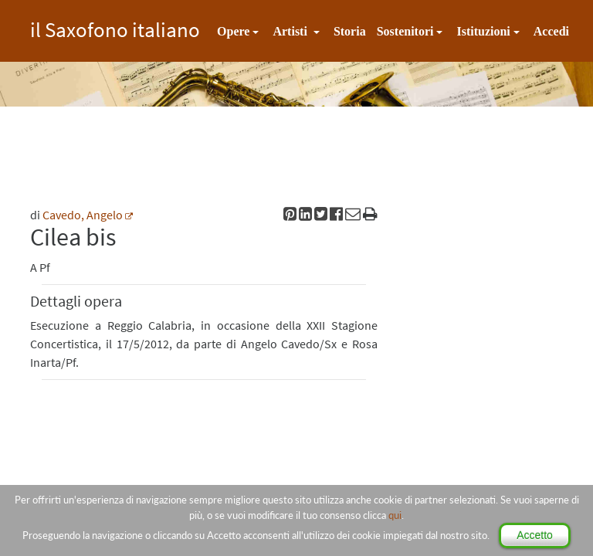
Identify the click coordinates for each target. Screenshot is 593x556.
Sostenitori (405, 31)
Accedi (551, 31)
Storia (350, 31)
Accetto (535, 535)
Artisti (291, 31)
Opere (233, 31)
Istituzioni (483, 31)
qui (395, 515)
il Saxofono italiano (115, 27)
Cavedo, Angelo (82, 214)
